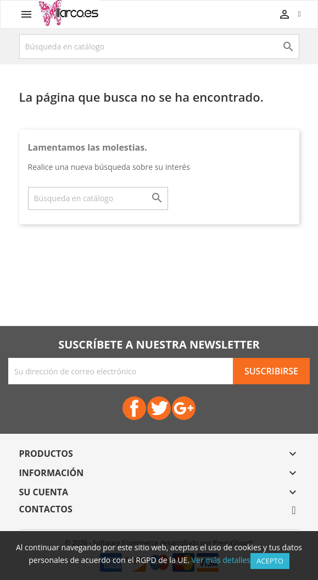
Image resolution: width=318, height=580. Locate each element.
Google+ (184, 408)
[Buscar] (159, 46)
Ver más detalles (221, 560)
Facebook (134, 408)
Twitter (159, 408)
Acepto (269, 561)
